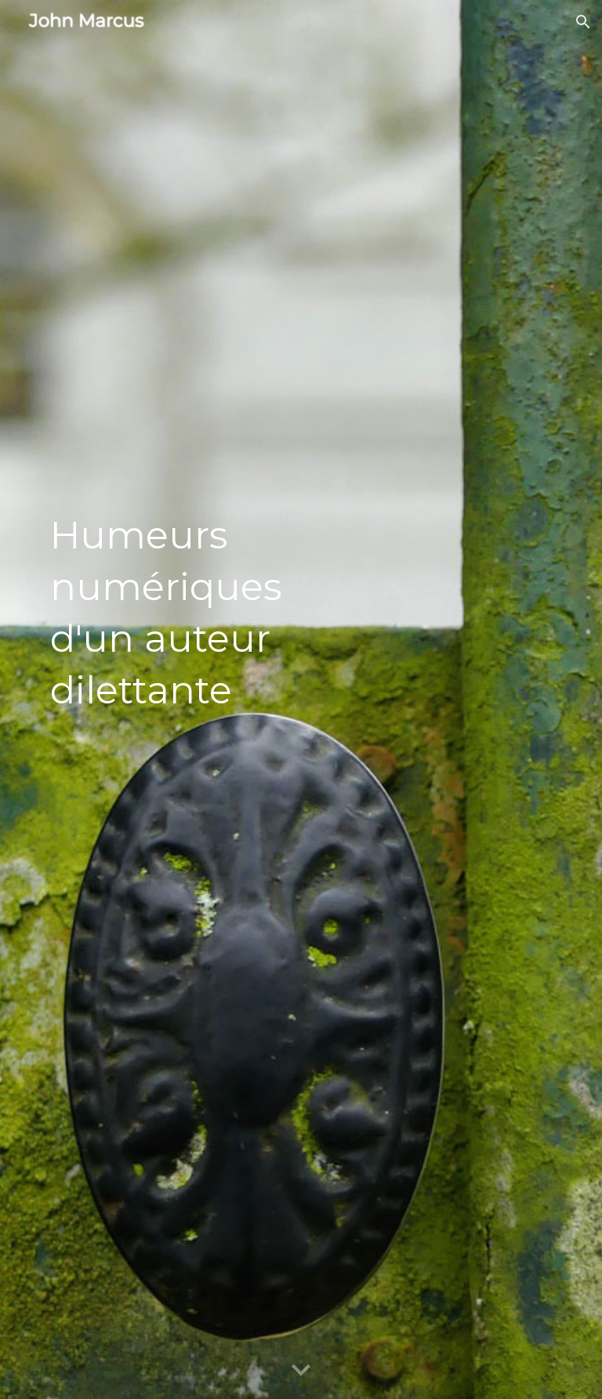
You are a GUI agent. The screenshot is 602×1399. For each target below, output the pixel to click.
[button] (583, 22)
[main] (191, 700)
